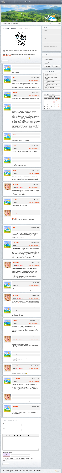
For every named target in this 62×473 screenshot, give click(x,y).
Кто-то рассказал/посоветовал (50, 60)
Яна (13, 351)
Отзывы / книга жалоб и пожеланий (50, 46)
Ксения (14, 170)
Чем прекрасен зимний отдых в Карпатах (52, 78)
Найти (59, 23)
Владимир (15, 199)
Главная (45, 30)
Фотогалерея (46, 33)
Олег (14, 307)
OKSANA (15, 320)
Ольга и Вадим (16, 242)
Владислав (15, 406)
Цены (18, 302)
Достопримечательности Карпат (52, 85)
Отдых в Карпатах (3, 1)
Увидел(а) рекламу (48, 62)
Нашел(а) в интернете (49, 59)
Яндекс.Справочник (7, 55)
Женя (14, 66)
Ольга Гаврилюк (16, 378)
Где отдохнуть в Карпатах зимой (52, 75)
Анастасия (15, 92)
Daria (14, 77)
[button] (4, 435)
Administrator (16, 184)
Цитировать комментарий (34, 68)
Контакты (45, 41)
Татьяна (14, 282)
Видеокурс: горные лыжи (52, 88)
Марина (14, 105)
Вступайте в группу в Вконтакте (50, 49)
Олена (14, 145)
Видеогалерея (46, 35)
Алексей (14, 134)
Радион (14, 227)
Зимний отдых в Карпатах (52, 82)
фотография (14, 218)
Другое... (46, 63)
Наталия (14, 158)
